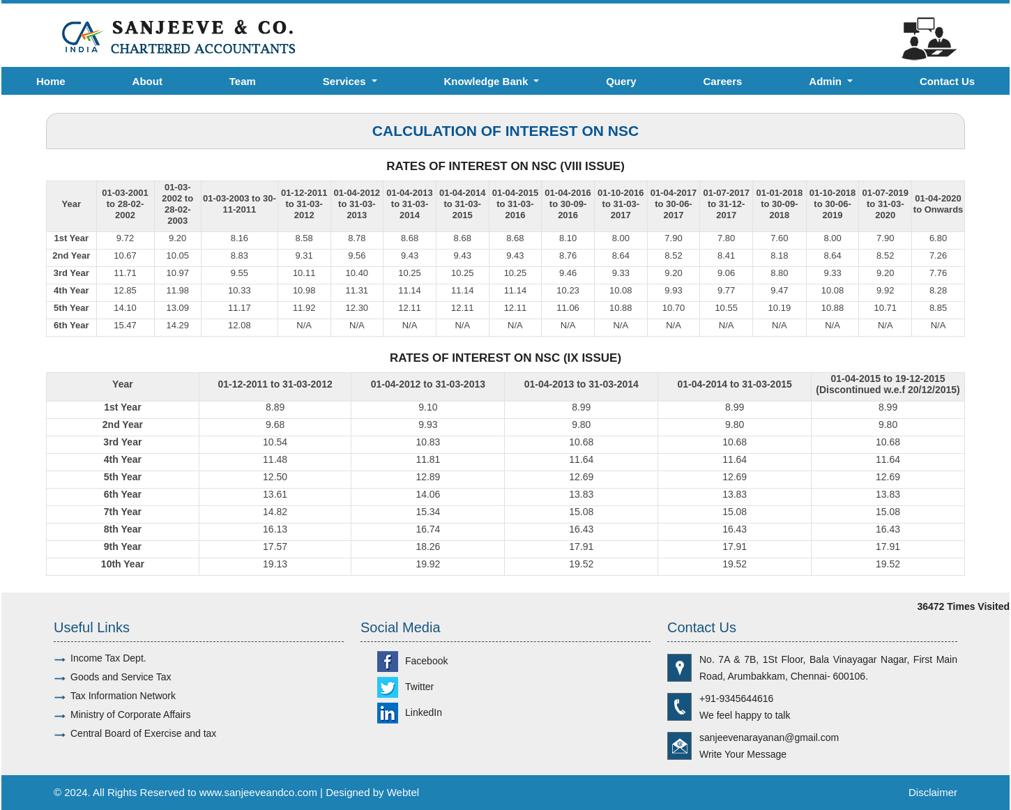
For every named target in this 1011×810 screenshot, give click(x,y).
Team (242, 81)
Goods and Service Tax (121, 676)
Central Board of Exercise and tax (143, 733)
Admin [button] (826, 81)
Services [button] (346, 81)
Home (51, 81)
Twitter (405, 686)
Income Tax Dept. (108, 658)
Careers (722, 81)
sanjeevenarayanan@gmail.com (769, 737)
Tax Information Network (123, 695)
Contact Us (947, 81)
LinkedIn (409, 712)
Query (621, 81)
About (147, 81)
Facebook (412, 660)
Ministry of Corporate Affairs (130, 714)
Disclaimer (933, 792)
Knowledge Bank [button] (487, 81)
